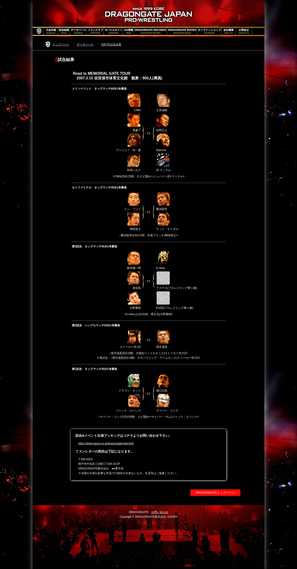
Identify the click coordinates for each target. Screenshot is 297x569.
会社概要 (228, 31)
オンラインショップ (209, 31)
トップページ (60, 44)
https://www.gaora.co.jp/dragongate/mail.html (106, 443)
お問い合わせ (159, 512)
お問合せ (244, 31)
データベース (78, 31)
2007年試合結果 (111, 44)
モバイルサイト (114, 31)
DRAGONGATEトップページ (215, 492)
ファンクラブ (95, 31)
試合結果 (64, 31)
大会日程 (51, 31)
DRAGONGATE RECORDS (151, 31)
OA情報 (128, 31)
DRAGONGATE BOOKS (182, 31)
